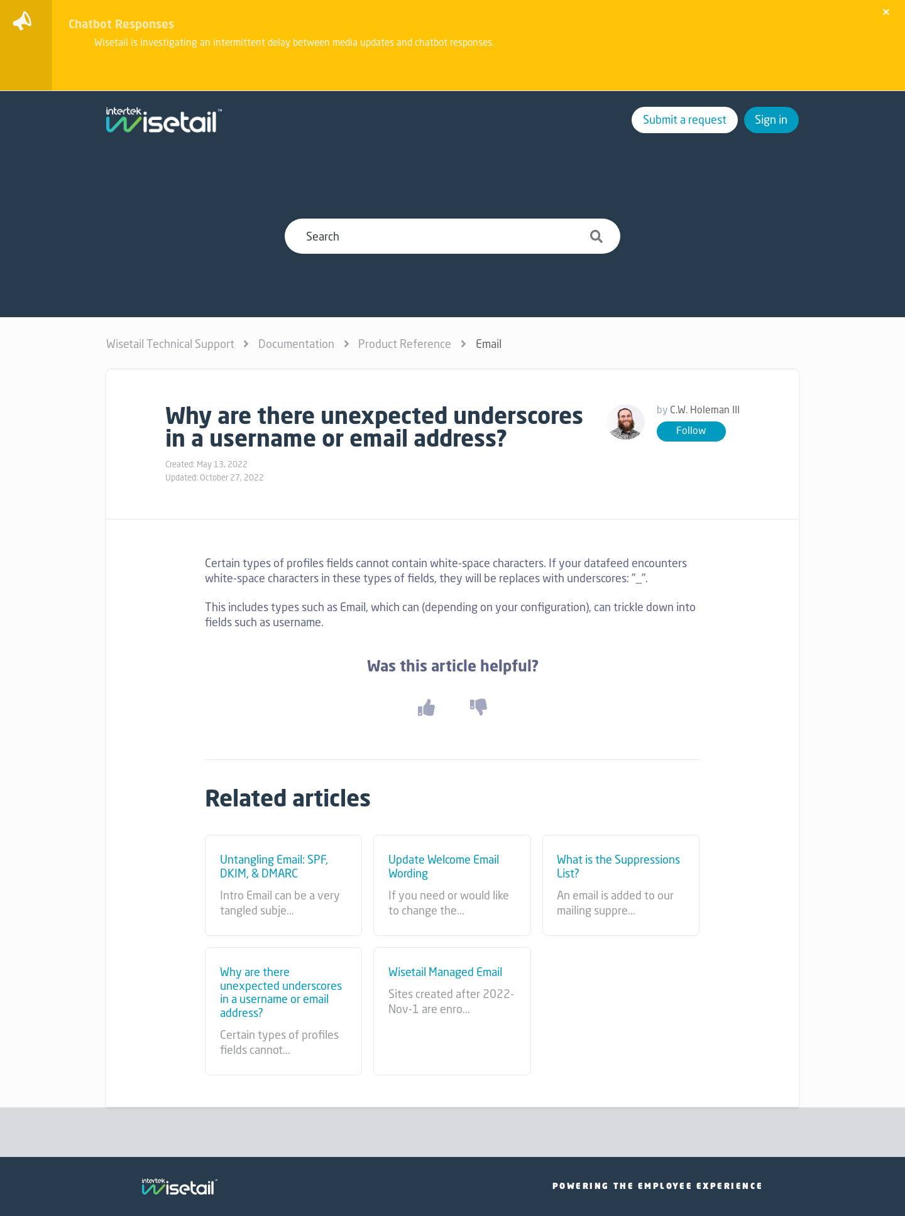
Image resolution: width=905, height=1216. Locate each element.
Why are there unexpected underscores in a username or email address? (281, 992)
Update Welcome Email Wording (443, 866)
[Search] (452, 236)
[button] (426, 707)
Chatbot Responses (121, 23)
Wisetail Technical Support (170, 343)
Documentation (296, 343)
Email (489, 343)
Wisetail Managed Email (445, 972)
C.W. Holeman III (705, 409)
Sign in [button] (771, 119)
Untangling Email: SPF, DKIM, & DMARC (274, 866)
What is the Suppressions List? (618, 866)
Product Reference (404, 343)
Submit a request (685, 119)
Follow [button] (691, 430)
